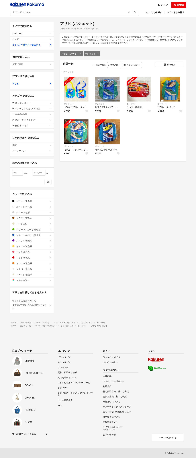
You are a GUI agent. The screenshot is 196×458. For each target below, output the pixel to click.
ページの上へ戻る (167, 437)
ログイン (163, 5)
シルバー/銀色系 (31, 269)
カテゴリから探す (153, 12)
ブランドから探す (175, 12)
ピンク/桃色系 (31, 252)
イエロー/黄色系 (31, 246)
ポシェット (92, 53)
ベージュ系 (31, 223)
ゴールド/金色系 (31, 274)
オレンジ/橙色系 (31, 263)
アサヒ (31, 83)
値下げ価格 (31, 64)
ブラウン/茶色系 (31, 218)
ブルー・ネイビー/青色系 (31, 235)
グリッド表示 (132, 65)
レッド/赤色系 (31, 257)
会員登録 (179, 5)
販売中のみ (99, 65)
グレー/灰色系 (31, 212)
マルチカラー (31, 280)
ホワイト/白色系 (31, 207)
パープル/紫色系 (31, 240)
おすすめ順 (114, 65)
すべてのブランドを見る (24, 434)
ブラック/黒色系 (31, 201)
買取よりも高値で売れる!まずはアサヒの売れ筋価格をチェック (31, 305)
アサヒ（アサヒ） (71, 53)
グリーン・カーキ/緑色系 (31, 229)
